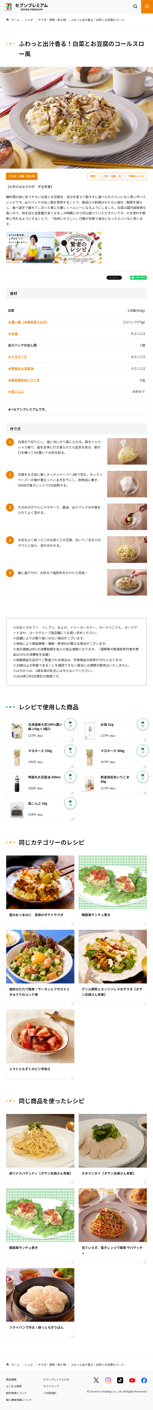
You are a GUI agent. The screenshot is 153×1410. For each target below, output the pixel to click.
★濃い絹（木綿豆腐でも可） (28, 322)
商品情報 (11, 1379)
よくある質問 (14, 1386)
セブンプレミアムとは (56, 1379)
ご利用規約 (49, 1393)
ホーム (13, 20)
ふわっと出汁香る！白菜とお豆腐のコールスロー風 (103, 20)
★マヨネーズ (17, 356)
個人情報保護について (19, 1400)
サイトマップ (51, 1386)
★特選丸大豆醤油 (20, 368)
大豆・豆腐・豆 (112, 176)
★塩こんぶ (16, 391)
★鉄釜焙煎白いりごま (24, 380)
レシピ (29, 20)
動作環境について (16, 1393)
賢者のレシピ (136, 176)
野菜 (92, 176)
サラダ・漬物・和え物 (52, 20)
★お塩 (13, 333)
